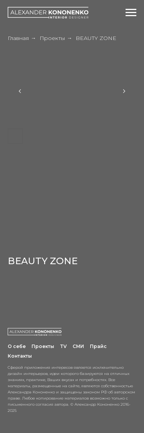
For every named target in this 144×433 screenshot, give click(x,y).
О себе (17, 346)
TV (63, 346)
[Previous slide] (20, 91)
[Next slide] (124, 91)
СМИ (78, 346)
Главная (18, 38)
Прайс (98, 346)
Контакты (20, 356)
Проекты (52, 38)
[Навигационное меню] (131, 13)
